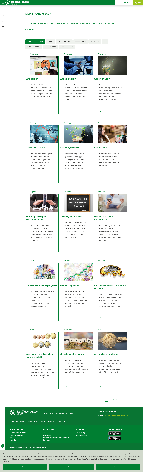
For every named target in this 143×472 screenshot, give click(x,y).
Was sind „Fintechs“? (70, 147)
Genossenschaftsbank (18, 433)
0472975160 (110, 411)
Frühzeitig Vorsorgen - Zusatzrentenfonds (36, 218)
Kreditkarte (80, 41)
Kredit (50, 41)
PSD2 (45, 433)
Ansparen (73, 24)
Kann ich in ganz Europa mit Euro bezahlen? (110, 287)
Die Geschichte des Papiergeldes (41, 285)
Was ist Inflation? (102, 79)
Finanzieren (96, 24)
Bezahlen (29, 29)
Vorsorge (95, 41)
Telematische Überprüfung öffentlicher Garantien (56, 439)
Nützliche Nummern (82, 435)
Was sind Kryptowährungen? (107, 354)
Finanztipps (109, 24)
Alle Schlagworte (35, 41)
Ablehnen (24, 467)
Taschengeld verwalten (71, 216)
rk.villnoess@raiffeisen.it (116, 415)
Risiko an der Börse (35, 147)
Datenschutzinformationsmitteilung (88, 459)
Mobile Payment (33, 46)
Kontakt (13, 440)
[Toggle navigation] (2, 2)
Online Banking (64, 41)
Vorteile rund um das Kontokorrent (104, 218)
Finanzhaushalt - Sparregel (72, 354)
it (118, 3)
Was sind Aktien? (68, 79)
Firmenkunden (47, 24)
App (105, 41)
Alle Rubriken (32, 24)
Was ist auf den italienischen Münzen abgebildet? (39, 355)
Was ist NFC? (100, 147)
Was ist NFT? (32, 79)
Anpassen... (71, 467)
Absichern (85, 24)
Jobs (11, 437)
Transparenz (47, 435)
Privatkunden (61, 24)
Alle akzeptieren (118, 467)
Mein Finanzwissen (16, 435)
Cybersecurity (80, 433)
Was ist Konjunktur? (69, 285)
